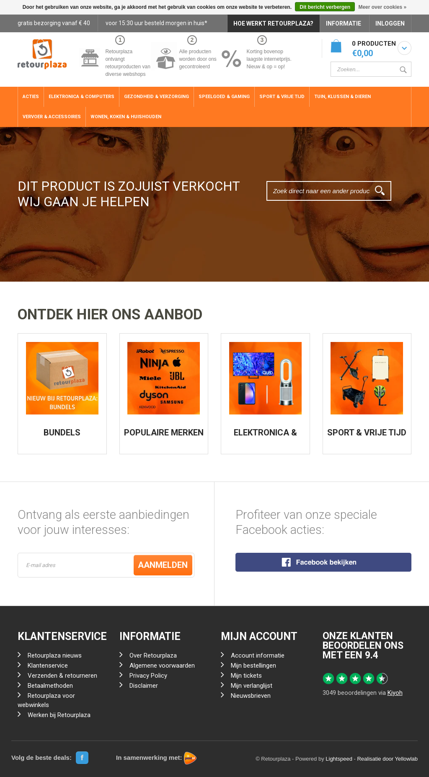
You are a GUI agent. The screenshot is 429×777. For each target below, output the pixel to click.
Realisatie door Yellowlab (387, 759)
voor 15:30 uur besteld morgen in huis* (156, 23)
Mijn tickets (246, 675)
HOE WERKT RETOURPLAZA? (273, 23)
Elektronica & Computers (81, 96)
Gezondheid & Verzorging (156, 96)
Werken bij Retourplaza (59, 715)
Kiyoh (395, 693)
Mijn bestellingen (253, 665)
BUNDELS (62, 432)
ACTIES (31, 96)
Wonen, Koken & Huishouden (125, 116)
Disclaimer (143, 685)
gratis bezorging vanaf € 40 (54, 23)
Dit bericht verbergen (325, 7)
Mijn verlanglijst (251, 685)
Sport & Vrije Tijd (282, 96)
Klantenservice (48, 665)
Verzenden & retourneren (62, 675)
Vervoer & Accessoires (52, 116)
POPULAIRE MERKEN (164, 432)
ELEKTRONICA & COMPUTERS (265, 436)
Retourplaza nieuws (55, 655)
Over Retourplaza (153, 655)
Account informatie (257, 655)
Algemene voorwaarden (162, 665)
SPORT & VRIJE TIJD (366, 432)
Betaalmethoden (50, 685)
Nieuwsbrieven (251, 695)
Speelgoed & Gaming (224, 96)
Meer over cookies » (382, 7)
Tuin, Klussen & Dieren (342, 96)
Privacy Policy (148, 675)
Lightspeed (339, 759)
